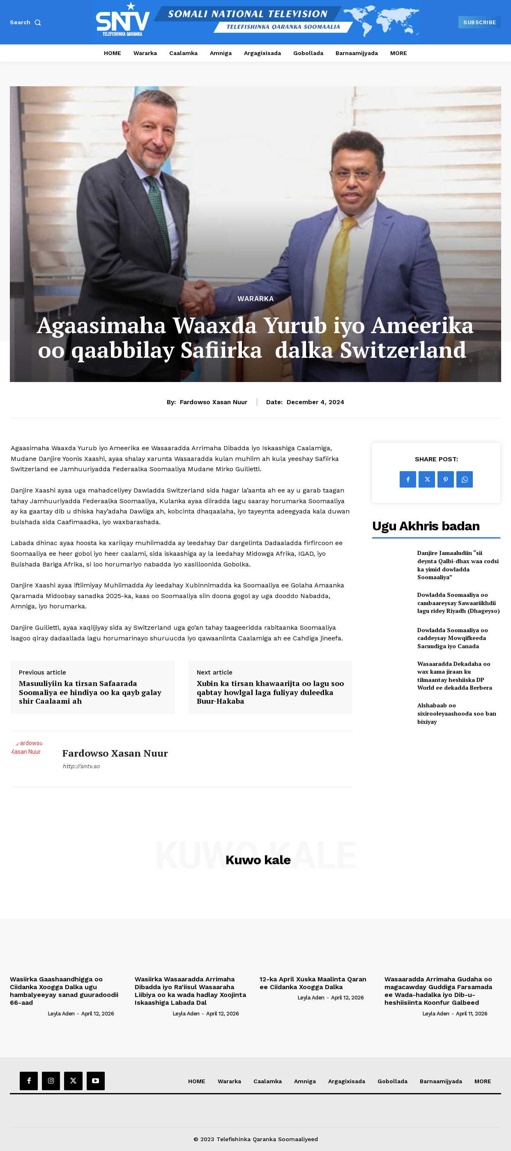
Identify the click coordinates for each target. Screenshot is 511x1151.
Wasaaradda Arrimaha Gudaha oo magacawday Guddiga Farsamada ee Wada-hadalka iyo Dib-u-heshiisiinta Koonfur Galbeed (438, 991)
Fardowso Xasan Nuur (213, 402)
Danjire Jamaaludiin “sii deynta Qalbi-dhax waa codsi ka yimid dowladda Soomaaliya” (458, 565)
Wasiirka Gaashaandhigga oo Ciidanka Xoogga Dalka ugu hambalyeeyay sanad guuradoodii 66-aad (64, 991)
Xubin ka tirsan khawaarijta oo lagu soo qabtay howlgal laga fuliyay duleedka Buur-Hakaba (270, 692)
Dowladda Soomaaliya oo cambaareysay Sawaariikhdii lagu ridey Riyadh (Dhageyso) (458, 603)
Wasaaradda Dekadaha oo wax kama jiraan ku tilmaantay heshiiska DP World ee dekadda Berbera (454, 676)
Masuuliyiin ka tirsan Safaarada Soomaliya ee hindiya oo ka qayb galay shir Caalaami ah (90, 692)
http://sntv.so (80, 766)
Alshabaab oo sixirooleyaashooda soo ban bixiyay (456, 713)
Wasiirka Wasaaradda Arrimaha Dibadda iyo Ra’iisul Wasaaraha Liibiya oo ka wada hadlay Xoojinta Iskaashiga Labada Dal (190, 991)
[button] (27, 22)
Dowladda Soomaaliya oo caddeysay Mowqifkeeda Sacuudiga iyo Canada (452, 638)
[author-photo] (28, 1013)
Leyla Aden (61, 1014)
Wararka (255, 298)
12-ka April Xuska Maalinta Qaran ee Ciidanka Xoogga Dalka (313, 983)
